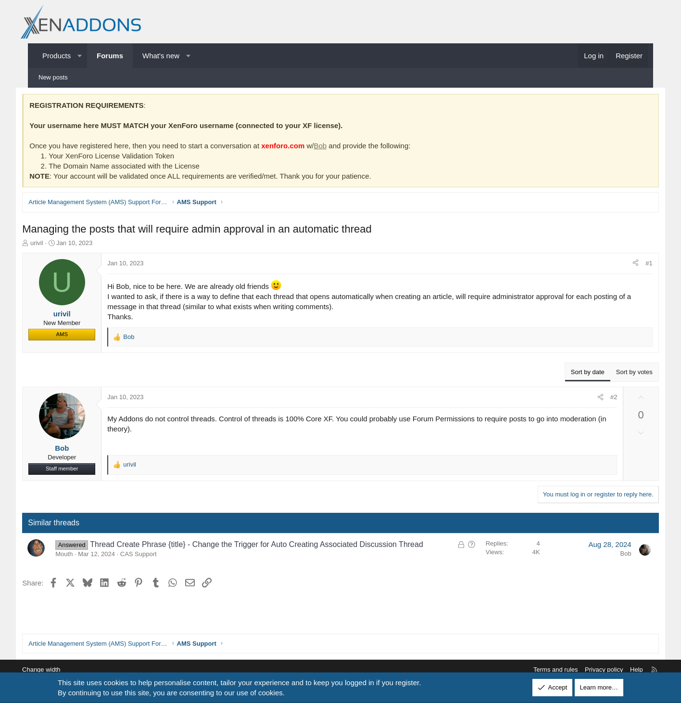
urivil (49, 243)
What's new (160, 56)
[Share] (623, 264)
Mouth (77, 555)
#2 (600, 398)
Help (621, 669)
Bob (333, 147)
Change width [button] (56, 669)
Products (56, 56)
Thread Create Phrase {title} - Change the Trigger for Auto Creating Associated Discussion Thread (269, 545)
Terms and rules (540, 669)
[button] (79, 55)
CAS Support (151, 555)
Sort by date (575, 373)
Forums (110, 56)
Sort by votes (621, 373)
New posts (53, 77)
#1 (636, 264)
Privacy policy (589, 669)
